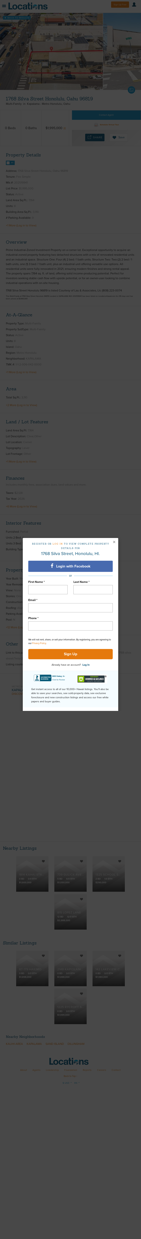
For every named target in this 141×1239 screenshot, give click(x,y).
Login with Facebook (71, 566)
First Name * (36, 582)
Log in (58, 543)
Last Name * (81, 582)
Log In (86, 664)
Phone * (33, 618)
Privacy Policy (39, 643)
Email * (32, 600)
